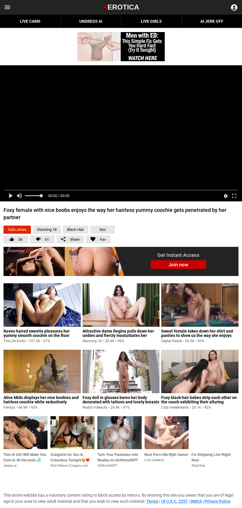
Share (70, 239)
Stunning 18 (47, 229)
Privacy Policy (217, 501)
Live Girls (151, 21)
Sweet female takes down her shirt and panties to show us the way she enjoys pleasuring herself (197, 335)
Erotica (121, 7)
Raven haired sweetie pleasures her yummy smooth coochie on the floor (36, 333)
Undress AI (90, 21)
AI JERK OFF (211, 21)
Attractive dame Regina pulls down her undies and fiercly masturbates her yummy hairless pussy (118, 335)
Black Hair (75, 229)
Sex (102, 229)
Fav (96, 238)
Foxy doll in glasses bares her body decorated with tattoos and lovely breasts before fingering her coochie (121, 402)
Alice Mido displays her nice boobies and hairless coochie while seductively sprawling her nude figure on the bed (41, 402)
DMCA (196, 501)
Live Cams (30, 21)
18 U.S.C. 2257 (174, 501)
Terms (152, 501)
